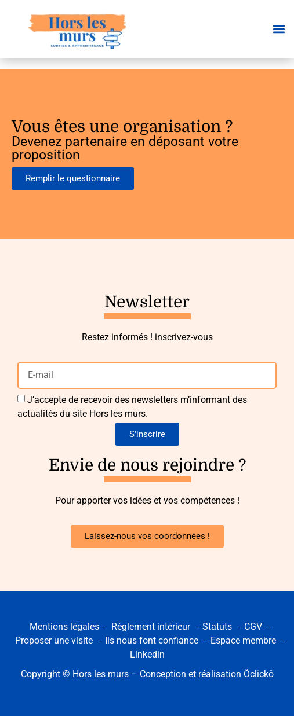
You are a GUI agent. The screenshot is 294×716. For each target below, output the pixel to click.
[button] (278, 29)
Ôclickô (259, 674)
